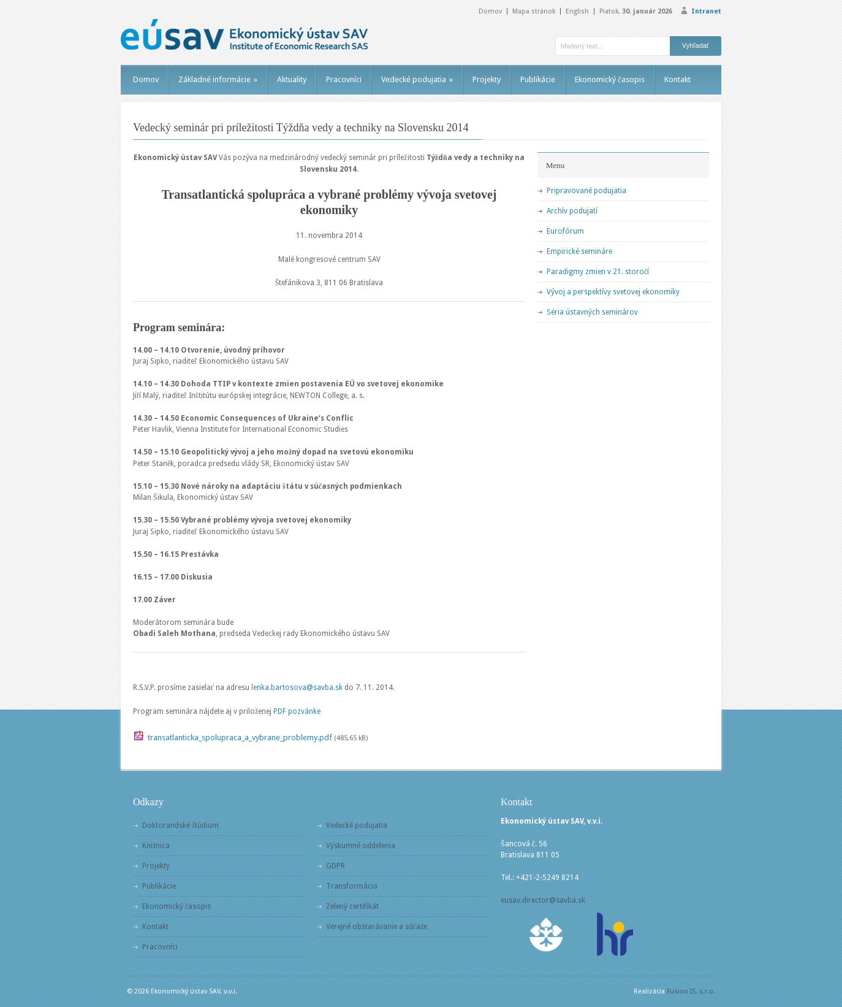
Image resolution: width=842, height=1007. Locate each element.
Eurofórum (565, 231)
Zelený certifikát (352, 906)
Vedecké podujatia (417, 79)
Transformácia (351, 886)
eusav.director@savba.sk (543, 900)
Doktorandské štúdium (180, 825)
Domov (490, 11)
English (577, 11)
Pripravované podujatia (586, 190)
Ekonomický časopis (610, 79)
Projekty (486, 79)
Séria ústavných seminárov (592, 312)
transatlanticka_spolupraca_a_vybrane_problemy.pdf (240, 737)
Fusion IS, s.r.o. (691, 991)
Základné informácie (217, 79)
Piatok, (635, 11)
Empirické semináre (579, 251)
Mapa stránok (533, 11)
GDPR (335, 866)
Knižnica (156, 845)
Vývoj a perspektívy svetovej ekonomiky (613, 292)
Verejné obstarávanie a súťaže (376, 926)
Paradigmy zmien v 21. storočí (598, 271)
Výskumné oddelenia (360, 845)
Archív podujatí (572, 211)
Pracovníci (344, 79)
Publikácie (537, 79)
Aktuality (291, 79)
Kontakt (677, 79)
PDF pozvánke (296, 711)
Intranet (706, 11)
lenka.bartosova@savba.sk (297, 687)
